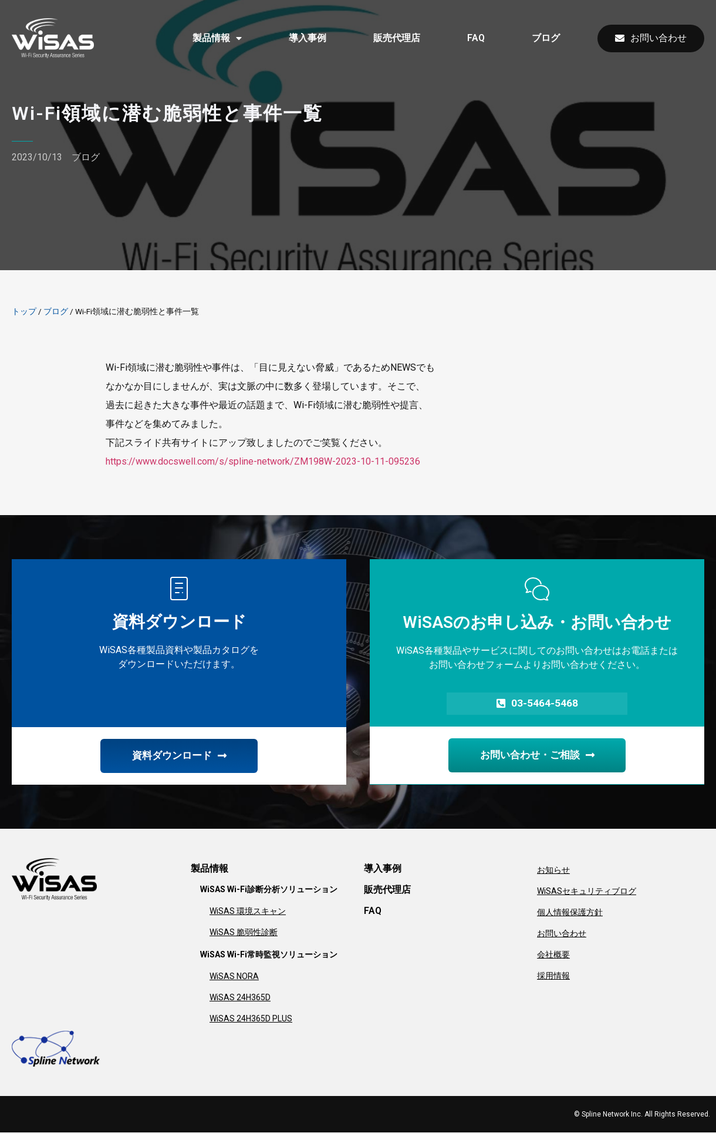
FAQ (476, 37)
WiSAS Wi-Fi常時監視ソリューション (268, 955)
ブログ (546, 37)
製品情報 (217, 38)
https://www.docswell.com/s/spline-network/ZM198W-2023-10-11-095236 (263, 461)
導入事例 (307, 37)
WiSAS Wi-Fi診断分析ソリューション (268, 890)
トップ (24, 311)
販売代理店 (396, 37)
